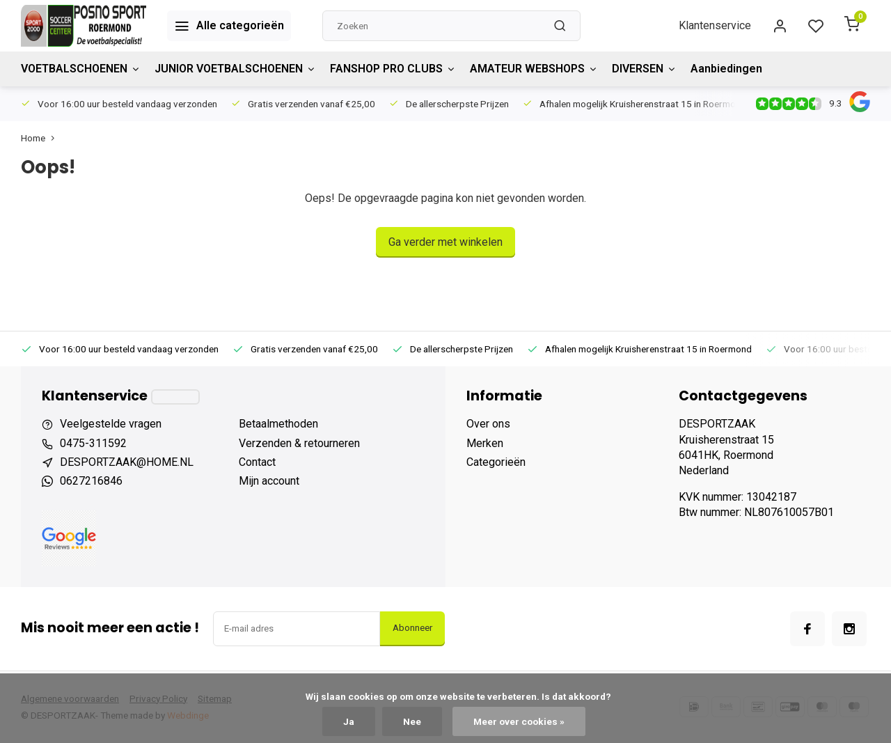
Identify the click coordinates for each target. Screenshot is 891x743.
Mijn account (269, 480)
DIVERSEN (644, 68)
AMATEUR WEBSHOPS (534, 68)
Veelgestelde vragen (110, 423)
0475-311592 (93, 443)
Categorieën (496, 462)
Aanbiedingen (726, 68)
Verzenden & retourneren (299, 443)
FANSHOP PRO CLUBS (393, 68)
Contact (257, 462)
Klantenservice (715, 25)
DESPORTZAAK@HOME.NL (127, 462)
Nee (412, 721)
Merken (484, 443)
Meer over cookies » (519, 721)
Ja (348, 721)
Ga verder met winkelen (445, 242)
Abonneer (412, 628)
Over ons (488, 423)
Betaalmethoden (278, 423)
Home (41, 137)
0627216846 (91, 480)
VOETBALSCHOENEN (81, 68)
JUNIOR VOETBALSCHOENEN (235, 68)
